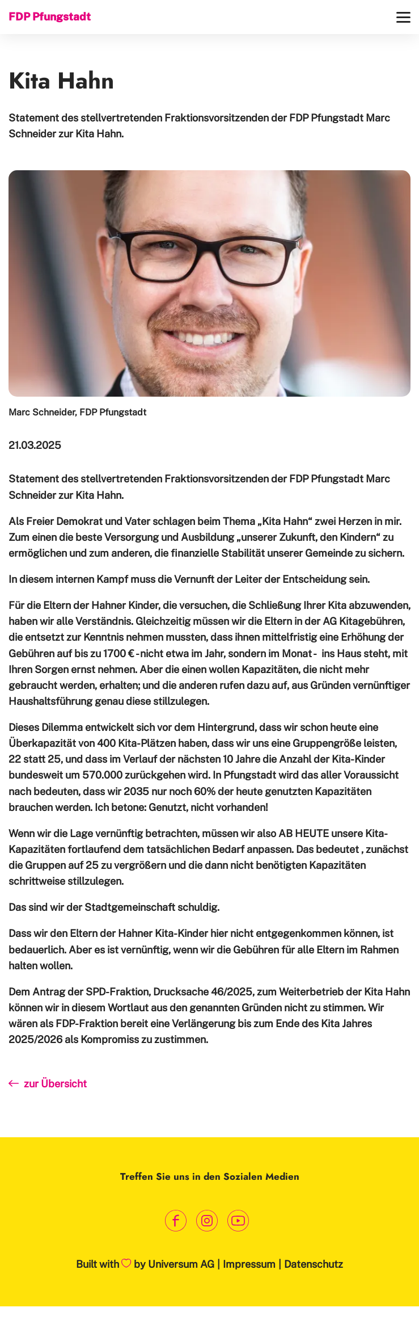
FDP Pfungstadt (50, 16)
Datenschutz (313, 1264)
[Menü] (403, 17)
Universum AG (181, 1264)
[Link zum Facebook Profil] (175, 1221)
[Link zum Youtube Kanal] (238, 1221)
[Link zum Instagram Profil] (206, 1221)
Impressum (249, 1264)
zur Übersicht (48, 1084)
